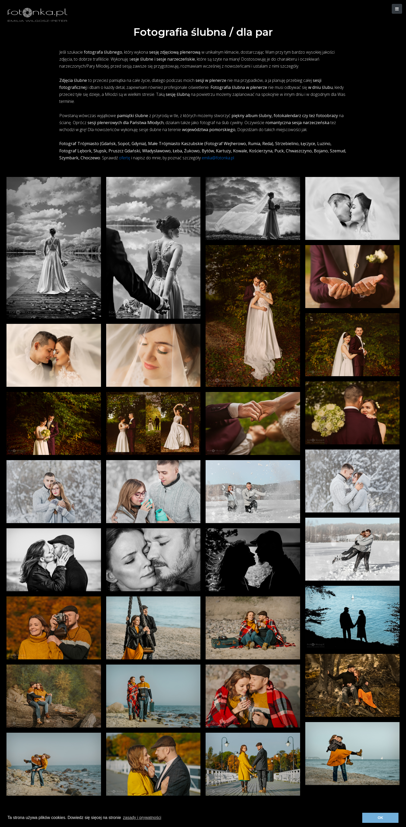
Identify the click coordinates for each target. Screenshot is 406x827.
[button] (397, 9)
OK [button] (380, 818)
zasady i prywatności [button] (142, 817)
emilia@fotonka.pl (218, 158)
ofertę (124, 158)
